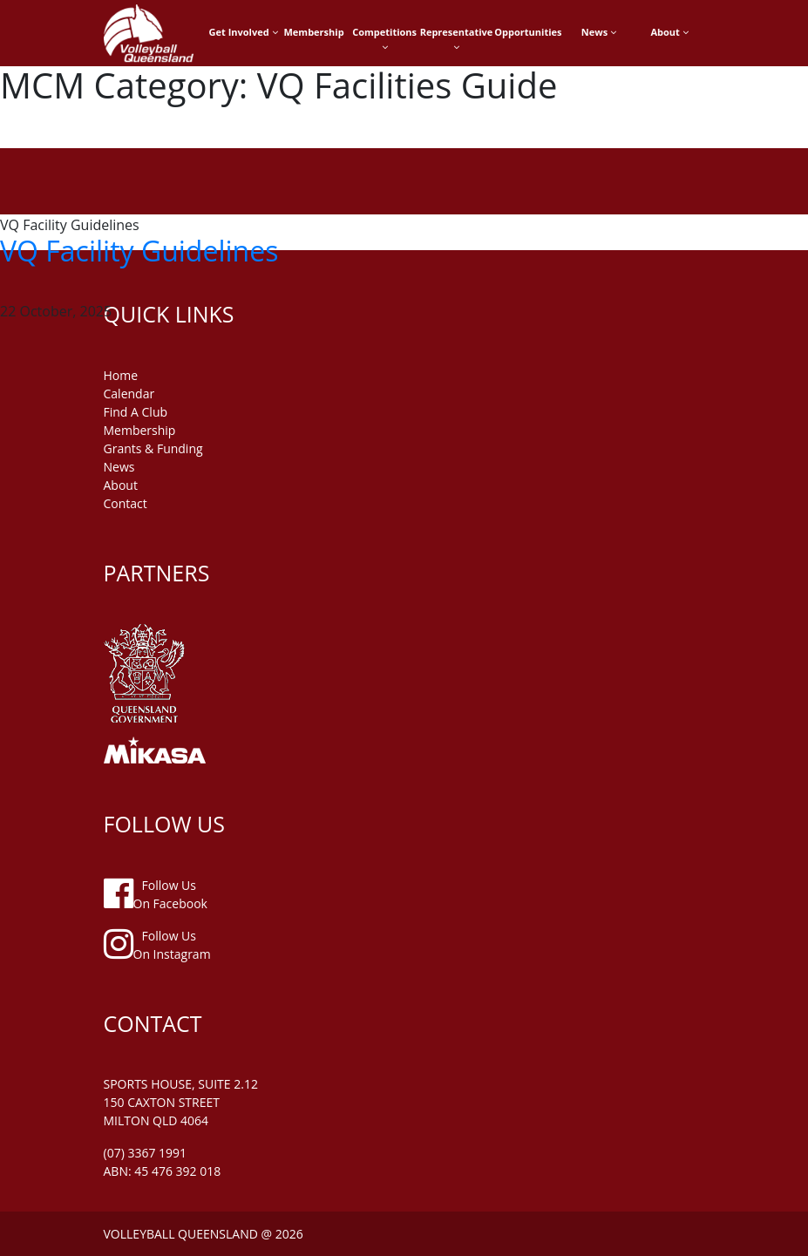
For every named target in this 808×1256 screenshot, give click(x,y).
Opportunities (527, 31)
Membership (313, 31)
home (121, 375)
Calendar (129, 393)
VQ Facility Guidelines (139, 250)
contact (125, 503)
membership (140, 430)
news (119, 466)
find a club (136, 412)
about (121, 485)
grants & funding (153, 448)
